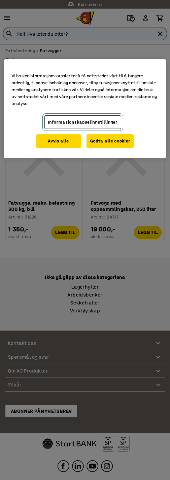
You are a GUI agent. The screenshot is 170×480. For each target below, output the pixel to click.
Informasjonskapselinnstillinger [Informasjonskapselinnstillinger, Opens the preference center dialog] (83, 122)
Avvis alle (58, 141)
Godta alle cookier (110, 141)
